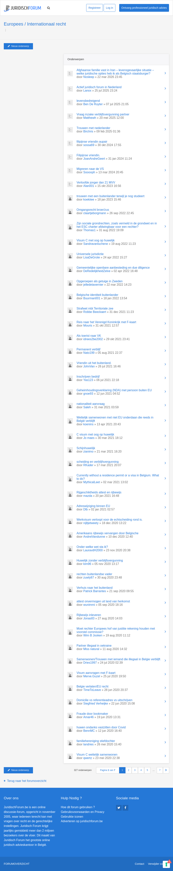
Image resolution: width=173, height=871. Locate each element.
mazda (87, 495)
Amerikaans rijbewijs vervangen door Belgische (108, 533)
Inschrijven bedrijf (88, 376)
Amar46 (88, 717)
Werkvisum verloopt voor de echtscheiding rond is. (109, 519)
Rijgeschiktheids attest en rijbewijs (99, 492)
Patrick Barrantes (94, 591)
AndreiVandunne (94, 536)
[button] (166, 770)
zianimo (88, 451)
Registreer (94, 7)
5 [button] (147, 770)
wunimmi (89, 604)
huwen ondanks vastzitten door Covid (101, 727)
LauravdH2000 (93, 550)
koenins (88, 424)
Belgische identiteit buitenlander (97, 294)
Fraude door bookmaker (92, 713)
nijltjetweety (91, 523)
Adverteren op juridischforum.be (82, 821)
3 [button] (134, 770)
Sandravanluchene (95, 243)
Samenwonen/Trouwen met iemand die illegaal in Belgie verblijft (118, 659)
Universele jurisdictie (90, 254)
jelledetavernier (93, 284)
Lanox (87, 90)
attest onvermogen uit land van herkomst (103, 601)
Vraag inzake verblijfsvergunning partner (103, 114)
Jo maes (89, 437)
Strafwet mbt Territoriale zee (95, 308)
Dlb (85, 509)
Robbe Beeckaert (94, 311)
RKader (88, 465)
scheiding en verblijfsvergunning (98, 461)
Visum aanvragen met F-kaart (96, 672)
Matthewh (89, 117)
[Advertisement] (32, 77)
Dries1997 (90, 662)
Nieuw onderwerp (18, 46)
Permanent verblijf (88, 349)
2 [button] (128, 770)
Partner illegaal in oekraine (94, 645)
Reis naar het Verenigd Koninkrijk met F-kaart (106, 322)
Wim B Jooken (93, 635)
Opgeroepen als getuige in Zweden (100, 281)
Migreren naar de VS (90, 168)
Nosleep (88, 77)
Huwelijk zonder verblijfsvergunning (100, 560)
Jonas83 (89, 618)
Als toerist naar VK (89, 335)
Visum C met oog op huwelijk (96, 240)
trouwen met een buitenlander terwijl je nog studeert (110, 196)
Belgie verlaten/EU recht (92, 686)
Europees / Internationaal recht (35, 23)
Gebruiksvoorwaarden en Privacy (82, 811)
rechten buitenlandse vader (94, 574)
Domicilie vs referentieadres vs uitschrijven (104, 700)
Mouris (87, 325)
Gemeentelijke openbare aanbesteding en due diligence (113, 267)
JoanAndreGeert (94, 158)
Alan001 (88, 185)
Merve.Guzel (91, 676)
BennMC (89, 730)
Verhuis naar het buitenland (95, 587)
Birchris (88, 131)
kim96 (87, 563)
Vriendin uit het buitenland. (94, 363)
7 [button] (159, 770)
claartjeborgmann (94, 213)
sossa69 (88, 145)
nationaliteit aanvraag (91, 403)
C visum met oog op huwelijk (95, 434)
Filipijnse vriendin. (88, 155)
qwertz (87, 758)
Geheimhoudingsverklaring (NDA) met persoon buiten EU (114, 390)
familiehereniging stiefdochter (96, 741)
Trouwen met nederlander (93, 128)
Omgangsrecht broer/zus (93, 209)
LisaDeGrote (91, 257)
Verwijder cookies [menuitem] (158, 863)
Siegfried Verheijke (95, 703)
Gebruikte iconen (72, 816)
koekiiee (88, 199)
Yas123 (88, 380)
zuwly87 (88, 577)
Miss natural (91, 649)
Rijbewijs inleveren (89, 615)
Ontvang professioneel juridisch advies (144, 7)
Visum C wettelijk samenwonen (97, 754)
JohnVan (89, 366)
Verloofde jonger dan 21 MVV (96, 182)
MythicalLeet (91, 482)
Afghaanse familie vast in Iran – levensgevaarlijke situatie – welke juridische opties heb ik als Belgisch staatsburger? (115, 71)
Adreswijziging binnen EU (93, 506)
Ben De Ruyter (93, 104)
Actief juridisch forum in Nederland (99, 87)
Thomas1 (89, 230)
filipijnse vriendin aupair (92, 141)
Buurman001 (91, 298)
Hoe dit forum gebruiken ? (78, 807)
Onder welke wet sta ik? (92, 546)
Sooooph (89, 172)
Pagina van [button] (107, 770)
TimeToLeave (92, 689)
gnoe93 (88, 393)
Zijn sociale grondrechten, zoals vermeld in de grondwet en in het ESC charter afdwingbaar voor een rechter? (117, 225)
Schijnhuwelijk (86, 448)
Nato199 (89, 352)
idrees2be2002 (93, 339)
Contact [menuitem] (139, 863)
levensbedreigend (88, 100)
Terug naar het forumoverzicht (26, 780)
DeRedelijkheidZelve (96, 271)
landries (88, 744)
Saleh (87, 407)
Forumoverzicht (17, 863)
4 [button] (141, 770)
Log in (109, 7)
